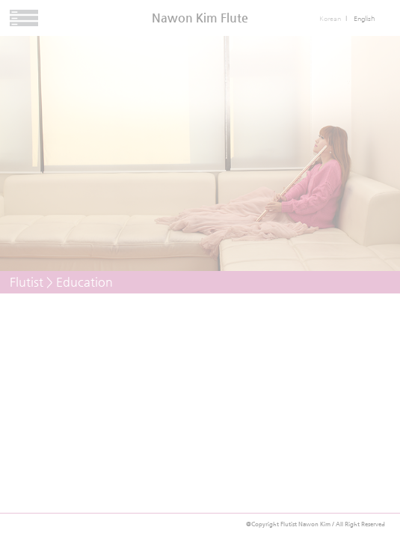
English (364, 18)
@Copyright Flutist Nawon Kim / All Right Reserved (315, 524)
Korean (330, 18)
